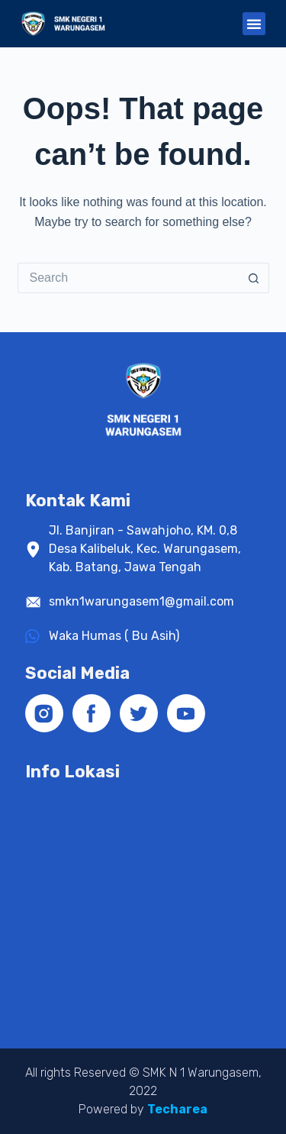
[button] (254, 23)
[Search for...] (128, 278)
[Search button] (254, 278)
